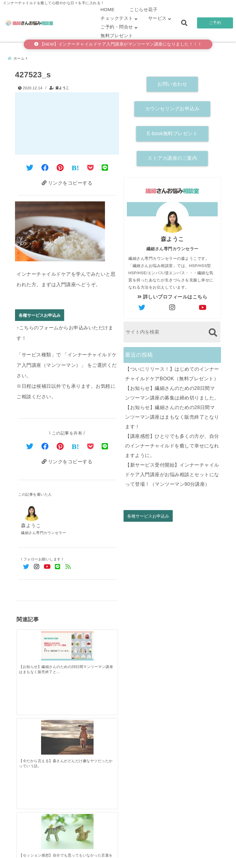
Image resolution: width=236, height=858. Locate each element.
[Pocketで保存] (90, 446)
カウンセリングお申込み (172, 106)
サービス (157, 18)
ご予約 (215, 22)
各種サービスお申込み (40, 314)
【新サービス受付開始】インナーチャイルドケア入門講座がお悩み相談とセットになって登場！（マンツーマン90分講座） (172, 473)
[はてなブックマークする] (75, 166)
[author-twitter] (142, 306)
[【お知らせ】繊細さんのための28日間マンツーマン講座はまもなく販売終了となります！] (29, 636)
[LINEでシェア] (105, 166)
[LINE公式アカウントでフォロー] (57, 567)
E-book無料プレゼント (172, 131)
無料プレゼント (116, 35)
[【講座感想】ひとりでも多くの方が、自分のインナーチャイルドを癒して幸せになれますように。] (105, 731)
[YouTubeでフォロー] (47, 567)
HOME (107, 9)
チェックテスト (116, 18)
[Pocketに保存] (90, 166)
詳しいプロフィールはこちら (172, 295)
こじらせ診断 (118, 844)
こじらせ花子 (143, 9)
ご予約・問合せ (116, 26)
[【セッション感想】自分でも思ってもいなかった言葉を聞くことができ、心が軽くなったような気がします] (80, 637)
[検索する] (213, 330)
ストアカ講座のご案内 (172, 156)
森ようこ (62, 86)
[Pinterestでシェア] (60, 166)
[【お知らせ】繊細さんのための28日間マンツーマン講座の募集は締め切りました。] (54, 731)
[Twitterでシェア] (30, 166)
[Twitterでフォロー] (26, 567)
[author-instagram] (172, 306)
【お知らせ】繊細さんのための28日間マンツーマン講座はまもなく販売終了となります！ (172, 415)
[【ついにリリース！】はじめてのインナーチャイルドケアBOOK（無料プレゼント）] (29, 731)
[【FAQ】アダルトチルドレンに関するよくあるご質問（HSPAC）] (105, 637)
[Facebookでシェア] (45, 166)
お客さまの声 (157, 844)
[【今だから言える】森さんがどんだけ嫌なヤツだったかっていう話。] (54, 637)
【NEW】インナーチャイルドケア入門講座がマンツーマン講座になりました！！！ (118, 44)
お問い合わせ (172, 82)
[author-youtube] (203, 306)
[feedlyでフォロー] (68, 567)
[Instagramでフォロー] (36, 567)
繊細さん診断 (79, 844)
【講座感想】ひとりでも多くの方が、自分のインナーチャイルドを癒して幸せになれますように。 (172, 444)
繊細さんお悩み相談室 (101, 851)
